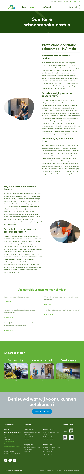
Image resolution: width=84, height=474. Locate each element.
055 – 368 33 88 (28, 437)
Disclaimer (49, 470)
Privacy (41, 470)
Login (66, 1)
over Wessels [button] (47, 7)
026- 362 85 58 (28, 449)
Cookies (58, 470)
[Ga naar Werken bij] (72, 7)
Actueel (53, 1)
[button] (5, 460)
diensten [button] (33, 7)
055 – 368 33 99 (28, 439)
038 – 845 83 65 (48, 437)
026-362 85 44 (28, 452)
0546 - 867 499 (47, 452)
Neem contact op (42, 411)
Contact (60, 1)
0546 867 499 (75, 1)
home (24, 7)
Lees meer (7, 302)
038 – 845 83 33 (48, 439)
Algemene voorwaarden (71, 470)
